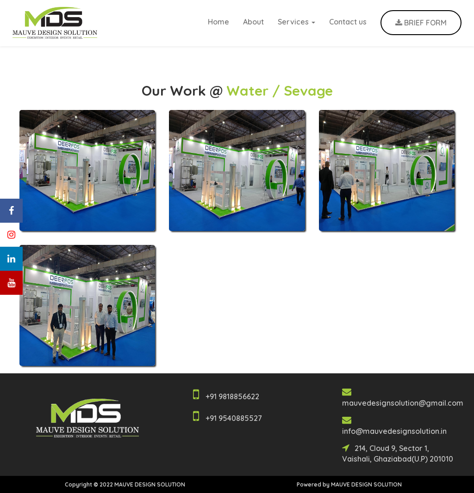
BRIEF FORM (421, 22)
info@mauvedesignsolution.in (394, 431)
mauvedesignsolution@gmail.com (402, 403)
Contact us (348, 21)
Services (296, 21)
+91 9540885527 (234, 418)
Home (218, 21)
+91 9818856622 (232, 396)
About (253, 21)
